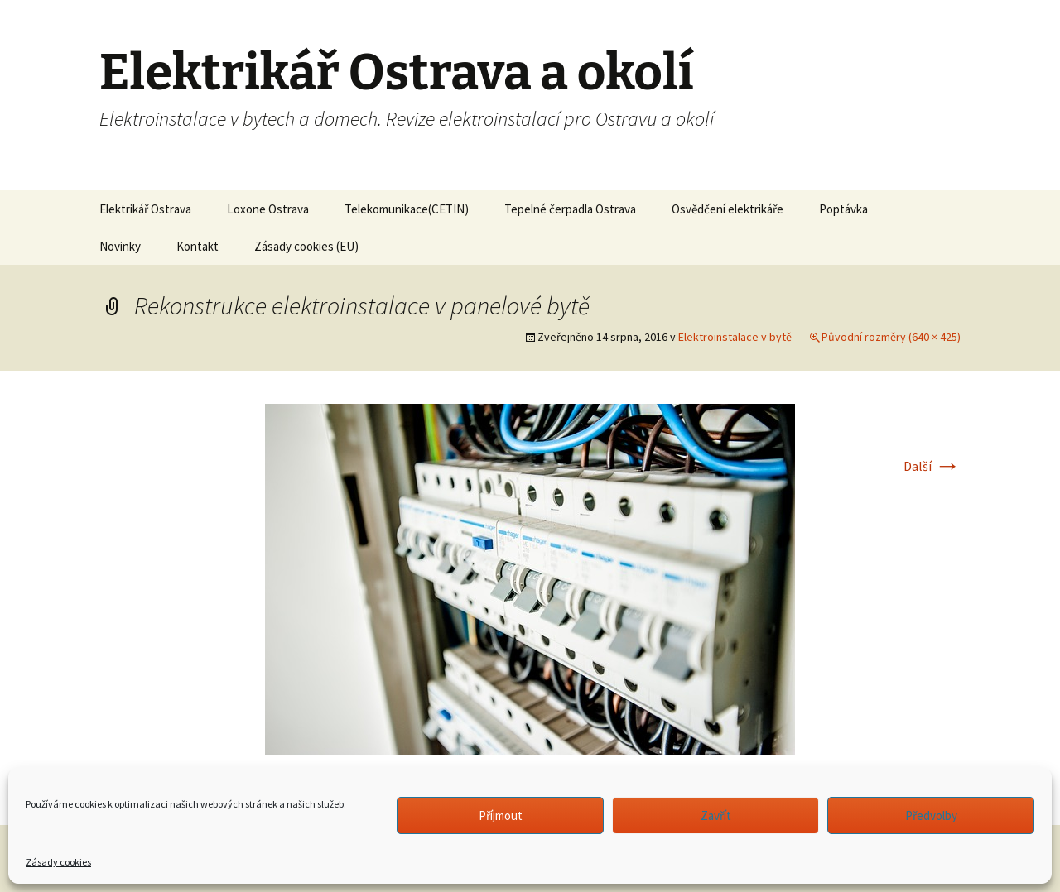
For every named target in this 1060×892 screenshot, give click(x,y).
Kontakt (197, 246)
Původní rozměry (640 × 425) (891, 336)
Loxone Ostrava (268, 209)
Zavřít (716, 815)
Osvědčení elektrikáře (727, 209)
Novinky (120, 246)
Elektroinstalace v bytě (735, 336)
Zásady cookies (58, 862)
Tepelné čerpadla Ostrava (570, 209)
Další (932, 466)
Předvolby (931, 815)
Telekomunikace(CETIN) (406, 209)
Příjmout (501, 815)
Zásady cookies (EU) (306, 246)
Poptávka (843, 209)
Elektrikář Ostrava (145, 209)
